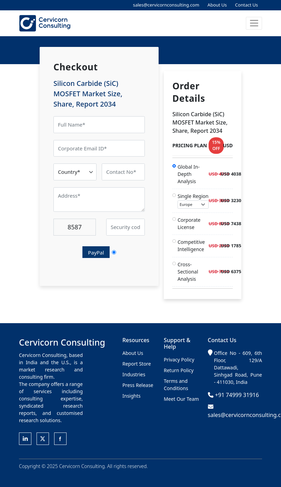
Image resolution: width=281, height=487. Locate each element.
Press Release (137, 385)
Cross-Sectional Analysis (188, 271)
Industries (133, 374)
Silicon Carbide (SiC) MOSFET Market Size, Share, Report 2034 (87, 94)
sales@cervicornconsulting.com (166, 5)
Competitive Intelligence (191, 245)
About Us (217, 5)
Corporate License (189, 223)
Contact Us (246, 5)
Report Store (136, 363)
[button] (254, 23)
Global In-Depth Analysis (189, 174)
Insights (131, 395)
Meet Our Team (181, 399)
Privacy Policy (179, 359)
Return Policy (178, 370)
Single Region (193, 201)
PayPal (96, 252)
